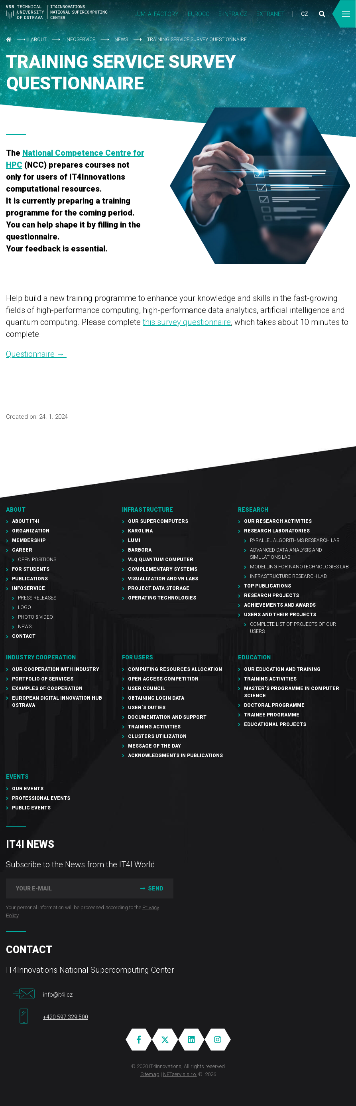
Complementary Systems (162, 569)
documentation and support (167, 717)
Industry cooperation (41, 657)
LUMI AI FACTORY (156, 14)
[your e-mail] (67, 888)
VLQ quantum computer (160, 559)
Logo (24, 607)
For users (137, 657)
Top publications (267, 586)
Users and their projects (280, 614)
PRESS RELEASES (37, 598)
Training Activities (154, 727)
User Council (146, 688)
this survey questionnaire (187, 322)
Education (254, 657)
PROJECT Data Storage (158, 588)
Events (17, 777)
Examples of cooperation (47, 688)
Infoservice (80, 39)
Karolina (140, 531)
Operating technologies (162, 598)
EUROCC (198, 14)
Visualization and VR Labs (163, 579)
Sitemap (149, 1074)
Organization (30, 531)
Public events (31, 808)
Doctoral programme (274, 705)
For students (30, 569)
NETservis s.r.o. (180, 1074)
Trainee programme (271, 715)
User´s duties (146, 707)
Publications (30, 579)
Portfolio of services (42, 679)
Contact (23, 636)
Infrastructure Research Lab (288, 576)
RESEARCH (253, 510)
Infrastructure (147, 510)
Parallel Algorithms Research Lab (295, 540)
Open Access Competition (163, 679)
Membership (28, 540)
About (39, 39)
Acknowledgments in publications (175, 755)
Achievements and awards (280, 605)
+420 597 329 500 (65, 1017)
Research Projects (271, 595)
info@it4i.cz (58, 994)
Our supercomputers (158, 521)
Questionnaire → (36, 354)
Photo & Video (35, 617)
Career (22, 550)
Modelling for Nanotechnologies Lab (299, 567)
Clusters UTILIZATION (157, 736)
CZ (304, 14)
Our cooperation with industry (55, 669)
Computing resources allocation (175, 669)
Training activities (270, 679)
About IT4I (25, 521)
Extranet (270, 14)
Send (150, 888)
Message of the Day (154, 746)
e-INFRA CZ (232, 14)
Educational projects (275, 724)
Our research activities (278, 521)
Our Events (27, 788)
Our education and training (282, 669)
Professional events (41, 798)
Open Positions (37, 559)
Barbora (139, 550)
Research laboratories (277, 531)
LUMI (134, 540)
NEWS (121, 39)
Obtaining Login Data (156, 698)
